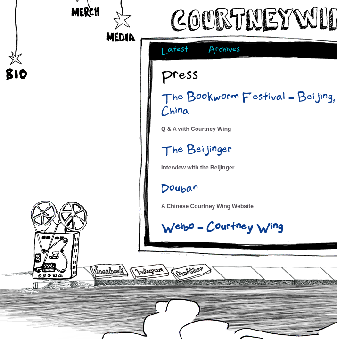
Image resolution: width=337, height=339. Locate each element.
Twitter (190, 273)
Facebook (109, 272)
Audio (59, 240)
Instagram (149, 271)
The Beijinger (196, 151)
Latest (174, 50)
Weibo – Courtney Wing (222, 228)
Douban (179, 189)
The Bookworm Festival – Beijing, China (248, 105)
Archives (224, 50)
